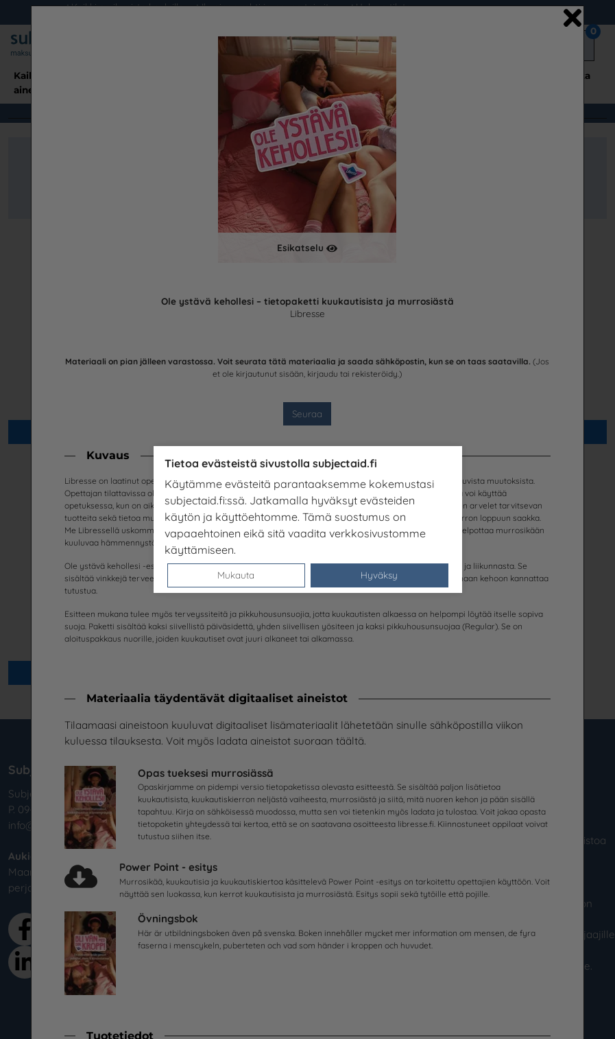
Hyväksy (379, 575)
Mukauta (235, 575)
